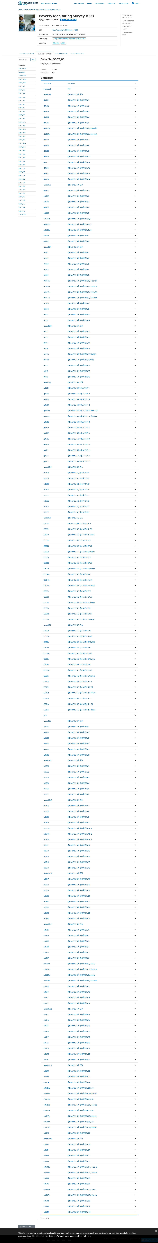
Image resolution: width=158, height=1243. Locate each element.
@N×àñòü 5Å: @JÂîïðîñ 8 (78, 303)
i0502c (46, 551)
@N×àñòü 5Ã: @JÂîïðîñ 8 (78, 145)
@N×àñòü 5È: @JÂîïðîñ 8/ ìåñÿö (81, 658)
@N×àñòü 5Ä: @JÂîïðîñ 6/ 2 (80, 224)
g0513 (46, 461)
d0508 (46, 145)
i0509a (46, 664)
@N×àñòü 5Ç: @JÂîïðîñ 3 (78, 483)
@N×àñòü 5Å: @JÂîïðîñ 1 (78, 252)
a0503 (46, 737)
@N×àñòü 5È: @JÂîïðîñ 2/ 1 (79, 540)
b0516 (46, 867)
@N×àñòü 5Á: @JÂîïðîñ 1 (78, 766)
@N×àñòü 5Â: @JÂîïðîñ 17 (79, 1037)
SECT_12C (22, 182)
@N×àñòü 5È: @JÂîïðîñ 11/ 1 (80, 698)
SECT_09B (22, 125)
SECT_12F (22, 193)
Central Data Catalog (30, 9)
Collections (99, 3)
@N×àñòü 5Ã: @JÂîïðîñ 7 (78, 139)
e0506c (47, 229)
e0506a (47, 218)
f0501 (46, 252)
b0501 (46, 766)
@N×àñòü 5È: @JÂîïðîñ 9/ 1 (79, 664)
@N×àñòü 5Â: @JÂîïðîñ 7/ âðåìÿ (81, 963)
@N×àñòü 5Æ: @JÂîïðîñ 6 (79, 421)
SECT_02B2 (22, 82)
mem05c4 (48, 1138)
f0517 (46, 365)
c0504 (46, 946)
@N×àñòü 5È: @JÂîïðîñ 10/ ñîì (80, 687)
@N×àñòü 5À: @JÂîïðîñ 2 (78, 732)
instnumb (47, 88)
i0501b (46, 529)
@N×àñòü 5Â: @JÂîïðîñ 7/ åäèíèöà (82, 969)
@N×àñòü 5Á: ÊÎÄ (75, 760)
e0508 (46, 241)
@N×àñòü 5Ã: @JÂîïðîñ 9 (78, 150)
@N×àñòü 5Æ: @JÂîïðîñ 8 (79, 433)
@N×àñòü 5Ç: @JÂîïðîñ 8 (78, 512)
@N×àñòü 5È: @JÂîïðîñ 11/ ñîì (80, 704)
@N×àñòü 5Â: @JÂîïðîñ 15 (79, 1025)
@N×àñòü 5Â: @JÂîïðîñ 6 (78, 958)
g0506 (46, 421)
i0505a (46, 591)
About (89, 3)
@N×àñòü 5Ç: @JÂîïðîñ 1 (78, 472)
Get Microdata (68, 19)
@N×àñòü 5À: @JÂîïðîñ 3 (78, 737)
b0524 (46, 918)
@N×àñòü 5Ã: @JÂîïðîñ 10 (79, 156)
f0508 (46, 303)
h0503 (46, 483)
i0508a (46, 647)
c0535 (46, 1178)
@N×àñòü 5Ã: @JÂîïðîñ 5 (78, 122)
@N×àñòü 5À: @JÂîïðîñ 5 (78, 749)
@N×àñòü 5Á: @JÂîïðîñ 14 (79, 856)
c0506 (46, 958)
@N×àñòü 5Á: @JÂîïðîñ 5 (78, 788)
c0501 (46, 929)
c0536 (46, 1183)
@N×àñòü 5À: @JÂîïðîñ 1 (78, 726)
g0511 (46, 450)
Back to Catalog (26, 1226)
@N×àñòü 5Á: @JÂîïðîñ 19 (79, 890)
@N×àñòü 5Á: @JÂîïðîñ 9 (78, 816)
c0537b (47, 1195)
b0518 (46, 884)
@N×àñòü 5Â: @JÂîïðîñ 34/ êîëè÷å (82, 1166)
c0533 (46, 1161)
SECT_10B (22, 157)
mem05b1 (48, 760)
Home (20, 9)
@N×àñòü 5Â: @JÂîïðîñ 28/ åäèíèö (82, 1127)
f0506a (47, 280)
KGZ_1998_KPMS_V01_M (52, 9)
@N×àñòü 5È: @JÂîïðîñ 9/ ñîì (80, 670)
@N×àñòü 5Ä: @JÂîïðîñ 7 (78, 235)
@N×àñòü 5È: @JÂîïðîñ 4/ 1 (79, 574)
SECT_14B (22, 207)
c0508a (47, 974)
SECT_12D (22, 186)
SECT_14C (22, 211)
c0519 (46, 1048)
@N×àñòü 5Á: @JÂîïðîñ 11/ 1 (80, 828)
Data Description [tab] (44, 53)
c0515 (46, 1025)
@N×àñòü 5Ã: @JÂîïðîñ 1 (78, 100)
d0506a (47, 128)
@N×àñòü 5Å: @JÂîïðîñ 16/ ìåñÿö (82, 354)
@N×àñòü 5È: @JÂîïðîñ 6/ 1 (79, 608)
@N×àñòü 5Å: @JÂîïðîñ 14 (79, 342)
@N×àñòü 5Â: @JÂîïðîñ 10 (79, 991)
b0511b (46, 833)
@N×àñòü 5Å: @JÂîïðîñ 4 (78, 269)
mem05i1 (47, 517)
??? (69, 88)
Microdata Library (49, 3)
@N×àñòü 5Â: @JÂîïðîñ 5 (78, 952)
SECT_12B (22, 178)
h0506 (46, 500)
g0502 (46, 393)
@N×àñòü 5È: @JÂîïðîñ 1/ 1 (79, 523)
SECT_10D (22, 164)
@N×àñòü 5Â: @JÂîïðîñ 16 (79, 1031)
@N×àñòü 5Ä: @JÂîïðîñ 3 (78, 201)
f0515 (46, 348)
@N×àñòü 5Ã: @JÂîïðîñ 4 (78, 117)
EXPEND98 (22, 75)
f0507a (46, 292)
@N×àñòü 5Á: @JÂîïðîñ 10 (79, 822)
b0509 (46, 816)
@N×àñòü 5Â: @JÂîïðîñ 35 (79, 1178)
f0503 (46, 263)
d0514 (46, 179)
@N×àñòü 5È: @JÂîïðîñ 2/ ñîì (80, 546)
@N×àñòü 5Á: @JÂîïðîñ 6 (78, 794)
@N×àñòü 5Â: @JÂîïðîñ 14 (79, 1020)
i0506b (46, 613)
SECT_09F (22, 139)
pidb (45, 715)
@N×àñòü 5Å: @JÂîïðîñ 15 (79, 348)
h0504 (46, 489)
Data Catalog (79, 3)
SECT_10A (22, 154)
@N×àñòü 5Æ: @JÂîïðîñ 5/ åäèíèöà (82, 416)
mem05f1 (47, 246)
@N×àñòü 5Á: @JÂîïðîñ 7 (78, 805)
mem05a (47, 720)
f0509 (46, 309)
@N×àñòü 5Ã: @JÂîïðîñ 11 (79, 162)
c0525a (47, 1087)
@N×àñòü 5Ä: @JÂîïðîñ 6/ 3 (80, 229)
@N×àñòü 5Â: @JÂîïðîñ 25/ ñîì (80, 1087)
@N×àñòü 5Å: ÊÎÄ (75, 246)
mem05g (47, 382)
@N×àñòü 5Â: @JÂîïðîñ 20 (79, 1054)
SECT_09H (22, 146)
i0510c (46, 692)
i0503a (46, 557)
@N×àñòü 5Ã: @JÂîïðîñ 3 (78, 111)
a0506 (46, 754)
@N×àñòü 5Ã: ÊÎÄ (75, 94)
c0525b (47, 1093)
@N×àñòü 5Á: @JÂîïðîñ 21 (79, 901)
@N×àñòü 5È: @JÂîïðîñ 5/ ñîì (80, 596)
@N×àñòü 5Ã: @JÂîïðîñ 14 (79, 179)
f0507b (47, 297)
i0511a (46, 698)
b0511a (46, 828)
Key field (71, 83)
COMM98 (22, 72)
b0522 (46, 907)
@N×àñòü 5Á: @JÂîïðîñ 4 (78, 783)
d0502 (46, 105)
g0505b (47, 416)
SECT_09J (22, 150)
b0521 (46, 901)
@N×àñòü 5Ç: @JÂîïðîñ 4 (78, 489)
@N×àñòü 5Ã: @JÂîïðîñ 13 (79, 173)
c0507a (47, 963)
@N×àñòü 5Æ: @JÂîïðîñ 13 (79, 461)
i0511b (46, 704)
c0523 (46, 1076)
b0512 (46, 845)
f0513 (46, 337)
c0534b (47, 1172)
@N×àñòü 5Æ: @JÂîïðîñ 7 (79, 427)
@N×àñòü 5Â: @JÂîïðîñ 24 (79, 1082)
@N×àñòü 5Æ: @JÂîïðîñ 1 (78, 387)
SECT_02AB (22, 79)
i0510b (46, 687)
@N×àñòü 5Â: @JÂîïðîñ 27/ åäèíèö (82, 1116)
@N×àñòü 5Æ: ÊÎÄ (75, 382)
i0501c (46, 534)
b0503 (46, 777)
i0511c (46, 709)
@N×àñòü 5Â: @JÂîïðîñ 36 (79, 1183)
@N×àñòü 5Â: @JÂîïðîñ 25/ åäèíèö (82, 1093)
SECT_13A (22, 196)
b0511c (46, 839)
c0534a (47, 1166)
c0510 (46, 991)
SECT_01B (22, 93)
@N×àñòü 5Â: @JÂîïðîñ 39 (79, 1206)
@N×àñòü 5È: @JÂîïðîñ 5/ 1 (79, 591)
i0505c (46, 602)
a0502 (46, 732)
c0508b (47, 980)
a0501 (46, 726)
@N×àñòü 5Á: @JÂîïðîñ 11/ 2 (80, 833)
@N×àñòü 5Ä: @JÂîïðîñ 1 (78, 190)
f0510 (46, 314)
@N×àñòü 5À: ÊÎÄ (75, 720)
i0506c (46, 619)
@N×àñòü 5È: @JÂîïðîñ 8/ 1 (79, 647)
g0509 (46, 438)
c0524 (46, 1082)
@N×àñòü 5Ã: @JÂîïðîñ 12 (79, 167)
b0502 (46, 771)
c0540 (46, 1211)
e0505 (46, 213)
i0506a (46, 608)
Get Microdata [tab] (77, 53)
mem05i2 (47, 625)
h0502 (46, 478)
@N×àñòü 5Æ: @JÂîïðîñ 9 (79, 438)
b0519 (46, 890)
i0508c (46, 658)
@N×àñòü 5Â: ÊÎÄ (75, 924)
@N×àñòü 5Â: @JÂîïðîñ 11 (79, 997)
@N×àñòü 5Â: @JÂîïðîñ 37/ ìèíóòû (82, 1195)
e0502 (46, 196)
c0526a (47, 1099)
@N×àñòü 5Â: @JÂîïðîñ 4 (78, 946)
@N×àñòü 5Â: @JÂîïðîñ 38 (79, 1200)
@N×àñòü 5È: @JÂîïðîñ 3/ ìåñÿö (81, 568)
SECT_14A (22, 203)
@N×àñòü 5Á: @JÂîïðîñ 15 (79, 862)
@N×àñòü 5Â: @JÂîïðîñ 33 (79, 1161)
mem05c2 (48, 1008)
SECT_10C (22, 161)
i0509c (46, 675)
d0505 (46, 122)
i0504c (46, 585)
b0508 (46, 811)
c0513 (46, 1014)
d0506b (47, 134)
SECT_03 (22, 100)
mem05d (47, 94)
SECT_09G (22, 143)
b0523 (46, 912)
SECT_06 (22, 111)
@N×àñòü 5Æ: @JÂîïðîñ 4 (79, 404)
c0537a (47, 1189)
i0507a (46, 630)
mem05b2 (48, 800)
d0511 (46, 162)
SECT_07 (22, 114)
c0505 (46, 952)
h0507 (46, 506)
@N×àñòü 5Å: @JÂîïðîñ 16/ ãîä (81, 359)
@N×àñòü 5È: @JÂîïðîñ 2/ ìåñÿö (81, 551)
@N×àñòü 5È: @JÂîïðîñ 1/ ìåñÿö (81, 534)
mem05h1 (48, 467)
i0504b (46, 579)
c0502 (46, 935)
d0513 (46, 173)
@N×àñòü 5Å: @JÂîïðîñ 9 (78, 309)
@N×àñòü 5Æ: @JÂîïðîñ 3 (79, 399)
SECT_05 (22, 107)
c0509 (46, 986)
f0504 (46, 269)
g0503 (46, 399)
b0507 (46, 805)
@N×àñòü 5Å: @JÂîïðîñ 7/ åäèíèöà (82, 297)
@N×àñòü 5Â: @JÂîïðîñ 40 (79, 1211)
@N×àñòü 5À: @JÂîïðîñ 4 (78, 743)
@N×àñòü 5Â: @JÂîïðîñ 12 (79, 1003)
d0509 (46, 150)
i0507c (46, 641)
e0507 (46, 235)
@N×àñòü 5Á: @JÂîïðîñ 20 (79, 896)
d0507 (46, 139)
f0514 (46, 342)
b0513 (46, 850)
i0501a (46, 523)
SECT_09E (22, 136)
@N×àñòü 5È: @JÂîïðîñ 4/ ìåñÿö (81, 585)
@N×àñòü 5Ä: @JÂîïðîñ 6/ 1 (79, 218)
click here (87, 1236)
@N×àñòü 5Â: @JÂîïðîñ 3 (78, 941)
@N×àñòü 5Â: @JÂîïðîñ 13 (79, 1014)
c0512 (46, 1003)
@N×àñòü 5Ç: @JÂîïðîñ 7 (78, 506)
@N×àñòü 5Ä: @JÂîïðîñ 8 (78, 241)
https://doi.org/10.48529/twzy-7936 (65, 29)
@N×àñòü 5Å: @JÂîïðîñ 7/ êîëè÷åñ (82, 292)
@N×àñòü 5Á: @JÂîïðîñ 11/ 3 (80, 839)
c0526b (47, 1104)
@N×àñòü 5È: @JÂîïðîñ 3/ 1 (79, 557)
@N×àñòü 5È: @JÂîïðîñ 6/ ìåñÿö (81, 619)
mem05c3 (48, 1065)
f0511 (46, 320)
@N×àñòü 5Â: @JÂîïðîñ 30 (79, 1144)
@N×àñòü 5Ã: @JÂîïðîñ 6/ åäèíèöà (82, 134)
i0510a (46, 681)
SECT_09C (22, 129)
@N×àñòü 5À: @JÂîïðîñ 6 (78, 754)
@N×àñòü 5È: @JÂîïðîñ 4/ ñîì (80, 579)
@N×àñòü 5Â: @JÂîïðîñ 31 (79, 1149)
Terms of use (123, 3)
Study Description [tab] (27, 53)
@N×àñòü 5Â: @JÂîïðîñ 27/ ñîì (80, 1110)
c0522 (46, 1070)
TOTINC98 (22, 214)
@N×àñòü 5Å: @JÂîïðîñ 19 (79, 376)
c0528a (47, 1121)
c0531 (46, 1149)
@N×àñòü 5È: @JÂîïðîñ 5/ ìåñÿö (81, 602)
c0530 (46, 1144)
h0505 (46, 495)
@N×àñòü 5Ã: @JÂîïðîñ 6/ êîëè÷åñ (82, 128)
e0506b (47, 224)
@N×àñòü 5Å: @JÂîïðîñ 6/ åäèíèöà (82, 286)
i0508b (46, 653)
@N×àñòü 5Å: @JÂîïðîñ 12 (79, 331)
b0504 (46, 783)
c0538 (46, 1200)
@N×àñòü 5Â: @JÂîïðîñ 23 (79, 1076)
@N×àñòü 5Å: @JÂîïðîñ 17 (79, 365)
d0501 (46, 100)
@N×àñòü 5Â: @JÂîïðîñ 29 (79, 1133)
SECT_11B (22, 171)
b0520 (46, 896)
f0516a (46, 354)
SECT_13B (22, 200)
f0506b (47, 286)
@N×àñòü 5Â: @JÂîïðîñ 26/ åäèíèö (82, 1104)
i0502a (46, 540)
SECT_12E (22, 189)
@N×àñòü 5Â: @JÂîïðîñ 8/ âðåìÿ (81, 974)
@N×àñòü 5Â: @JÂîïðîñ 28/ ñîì (80, 1121)
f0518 (46, 371)
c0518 (46, 1042)
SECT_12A (22, 175)
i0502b (46, 546)
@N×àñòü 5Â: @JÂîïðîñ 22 (79, 1070)
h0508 (46, 512)
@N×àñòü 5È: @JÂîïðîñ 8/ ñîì (80, 653)
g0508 (46, 433)
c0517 (46, 1037)
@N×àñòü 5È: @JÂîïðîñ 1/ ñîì (80, 529)
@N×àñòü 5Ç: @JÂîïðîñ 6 (78, 500)
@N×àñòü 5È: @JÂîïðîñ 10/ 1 (80, 681)
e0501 (46, 190)
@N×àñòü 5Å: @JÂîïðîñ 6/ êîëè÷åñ (82, 280)
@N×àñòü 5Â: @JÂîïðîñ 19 (79, 1048)
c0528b (47, 1127)
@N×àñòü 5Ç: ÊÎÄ (75, 467)
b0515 (46, 862)
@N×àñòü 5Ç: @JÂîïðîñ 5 (78, 495)
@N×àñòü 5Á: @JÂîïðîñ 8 (78, 811)
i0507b (46, 636)
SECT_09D (22, 132)
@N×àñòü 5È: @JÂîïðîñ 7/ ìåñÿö (81, 641)
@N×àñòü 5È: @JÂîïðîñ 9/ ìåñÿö (81, 675)
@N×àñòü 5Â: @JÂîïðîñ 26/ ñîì (80, 1099)
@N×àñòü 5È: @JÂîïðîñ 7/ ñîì (80, 636)
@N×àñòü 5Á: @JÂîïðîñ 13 (79, 850)
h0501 (46, 472)
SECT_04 (22, 104)
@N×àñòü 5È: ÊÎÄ (75, 517)
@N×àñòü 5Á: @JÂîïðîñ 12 (79, 845)
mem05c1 (47, 924)
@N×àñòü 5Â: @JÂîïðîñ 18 (79, 1042)
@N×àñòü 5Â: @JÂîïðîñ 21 (79, 1059)
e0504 (46, 207)
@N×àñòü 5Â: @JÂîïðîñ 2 (78, 935)
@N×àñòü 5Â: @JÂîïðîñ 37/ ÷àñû (82, 1189)
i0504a (46, 574)
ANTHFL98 (22, 68)
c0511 (46, 997)
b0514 (46, 856)
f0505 (46, 275)
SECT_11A (22, 168)
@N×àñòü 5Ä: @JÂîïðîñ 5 (78, 213)
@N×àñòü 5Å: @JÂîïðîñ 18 (79, 371)
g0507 (46, 427)
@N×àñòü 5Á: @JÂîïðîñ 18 (79, 884)
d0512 (46, 167)
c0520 (46, 1054)
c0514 (46, 1020)
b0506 (46, 794)
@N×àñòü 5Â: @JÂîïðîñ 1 (78, 929)
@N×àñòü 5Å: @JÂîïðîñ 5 (78, 275)
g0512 (46, 455)
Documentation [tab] (61, 53)
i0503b (46, 563)
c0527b (47, 1116)
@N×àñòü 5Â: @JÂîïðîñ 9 (78, 986)
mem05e (47, 184)
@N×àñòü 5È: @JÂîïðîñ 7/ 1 (79, 630)
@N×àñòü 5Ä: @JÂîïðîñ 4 (78, 207)
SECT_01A (22, 89)
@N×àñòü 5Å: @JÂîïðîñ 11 (79, 320)
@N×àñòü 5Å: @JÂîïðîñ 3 (78, 263)
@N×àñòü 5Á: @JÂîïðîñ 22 (79, 907)
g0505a (47, 410)
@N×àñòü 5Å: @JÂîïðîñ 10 (79, 314)
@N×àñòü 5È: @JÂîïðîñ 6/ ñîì (80, 613)
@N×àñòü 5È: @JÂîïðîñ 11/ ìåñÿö (81, 709)
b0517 (46, 879)
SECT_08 (22, 118)
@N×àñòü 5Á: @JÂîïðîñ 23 (79, 912)
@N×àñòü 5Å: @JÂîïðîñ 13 (79, 337)
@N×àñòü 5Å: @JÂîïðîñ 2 (78, 258)
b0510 (46, 822)
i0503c (46, 568)
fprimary (47, 83)
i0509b (46, 670)
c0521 (46, 1059)
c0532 (46, 1155)
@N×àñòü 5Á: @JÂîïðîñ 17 (79, 879)
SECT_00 (22, 86)
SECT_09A (22, 121)
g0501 (46, 387)
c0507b (47, 969)
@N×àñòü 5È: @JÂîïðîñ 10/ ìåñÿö (82, 692)
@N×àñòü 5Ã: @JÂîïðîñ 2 (78, 105)
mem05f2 (47, 325)
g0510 (46, 444)
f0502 (46, 258)
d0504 (46, 117)
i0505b (46, 596)
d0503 (46, 111)
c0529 (46, 1133)
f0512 (46, 331)
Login (135, 3)
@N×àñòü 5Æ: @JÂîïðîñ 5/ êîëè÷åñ (83, 410)
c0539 (46, 1206)
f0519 (46, 376)
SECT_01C (22, 97)
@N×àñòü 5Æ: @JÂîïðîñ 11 (79, 450)
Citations (111, 3)
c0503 (46, 941)
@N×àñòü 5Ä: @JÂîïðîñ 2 (78, 196)
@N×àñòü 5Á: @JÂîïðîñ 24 (79, 918)
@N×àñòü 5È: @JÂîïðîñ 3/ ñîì (80, 563)
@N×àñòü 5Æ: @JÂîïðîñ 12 (79, 455)
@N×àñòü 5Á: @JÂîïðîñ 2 (78, 771)
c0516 (46, 1031)
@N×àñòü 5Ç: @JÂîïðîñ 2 (78, 478)
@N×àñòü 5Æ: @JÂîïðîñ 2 (79, 393)
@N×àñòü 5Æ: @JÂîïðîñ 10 (79, 444)
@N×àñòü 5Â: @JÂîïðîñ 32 (79, 1155)
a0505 (46, 749)
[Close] (156, 1230)
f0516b (46, 359)
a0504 (46, 743)
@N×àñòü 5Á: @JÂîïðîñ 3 (78, 777)
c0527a (47, 1110)
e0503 (46, 201)
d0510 (46, 156)
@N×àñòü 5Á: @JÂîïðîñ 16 (79, 867)
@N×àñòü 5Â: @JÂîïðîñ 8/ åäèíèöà (82, 980)
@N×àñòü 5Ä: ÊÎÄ (75, 184)
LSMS (41, 9)
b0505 (46, 788)
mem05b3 (48, 873)
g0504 (46, 404)
